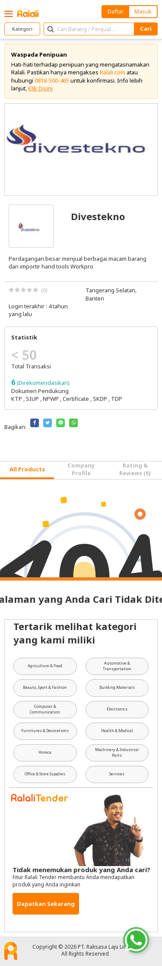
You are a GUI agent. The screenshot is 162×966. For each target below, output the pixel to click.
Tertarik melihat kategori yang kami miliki (75, 633)
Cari (146, 28)
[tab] (27, 470)
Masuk (143, 11)
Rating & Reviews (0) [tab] (135, 469)
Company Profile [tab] (81, 469)
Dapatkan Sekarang (46, 904)
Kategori (22, 29)
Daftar (116, 11)
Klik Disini (40, 88)
